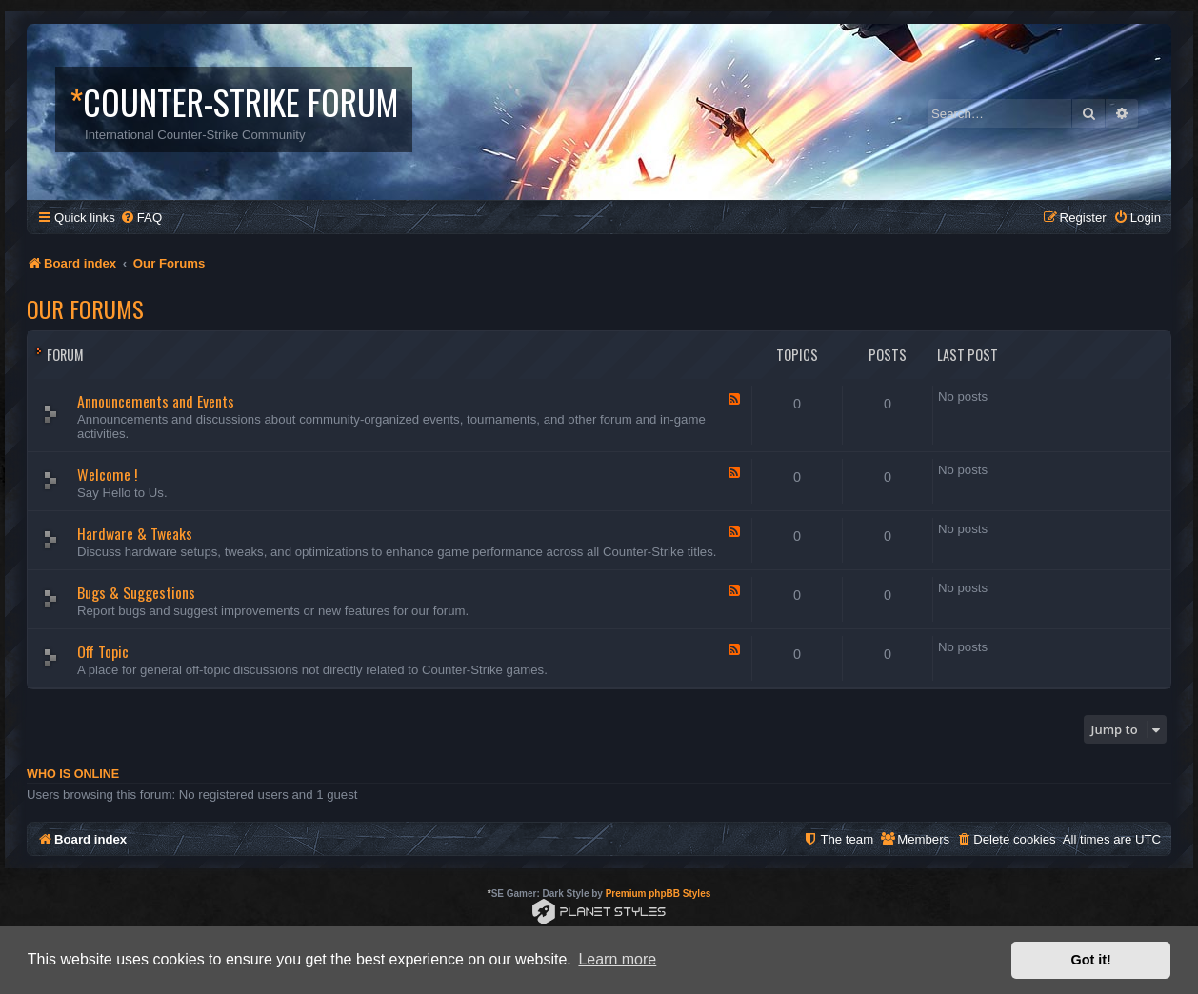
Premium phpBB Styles (658, 893)
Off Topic (103, 651)
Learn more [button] (617, 959)
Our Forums (85, 308)
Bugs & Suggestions (136, 592)
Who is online (73, 774)
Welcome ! (107, 474)
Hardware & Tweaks (134, 533)
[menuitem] (141, 217)
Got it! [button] (1091, 959)
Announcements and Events (155, 400)
